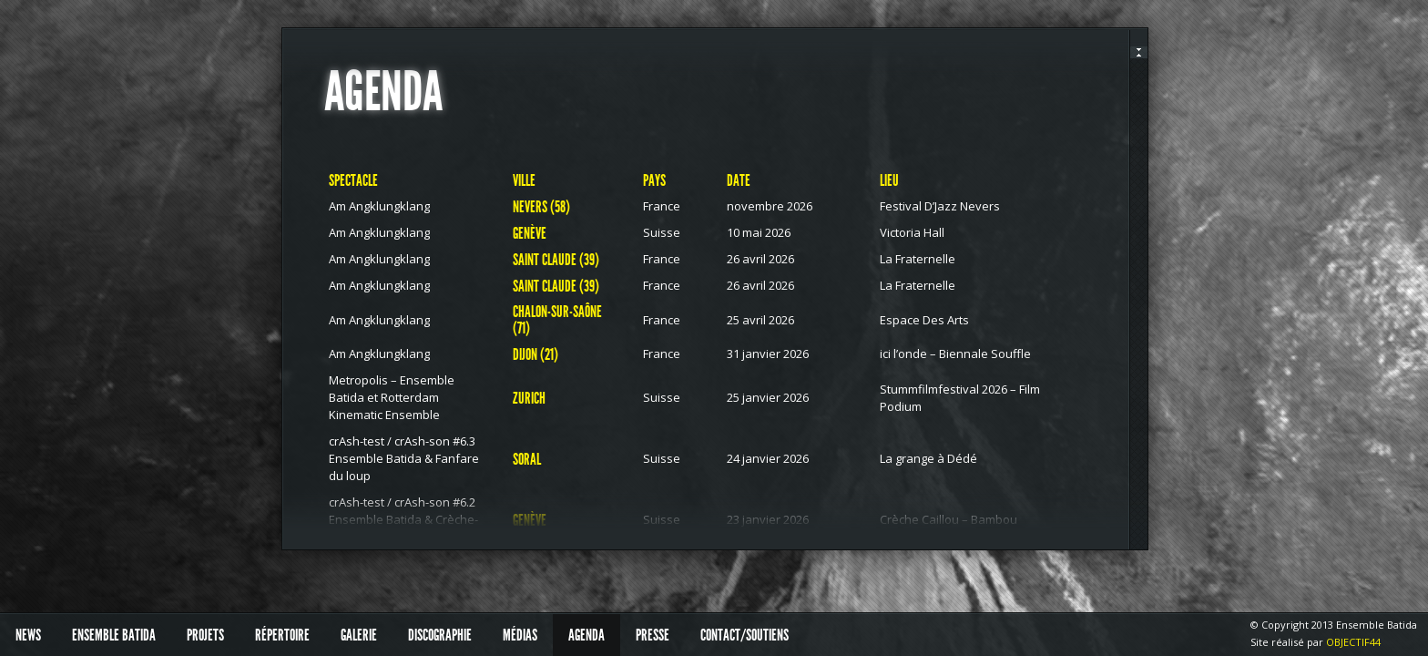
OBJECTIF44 (1353, 642)
